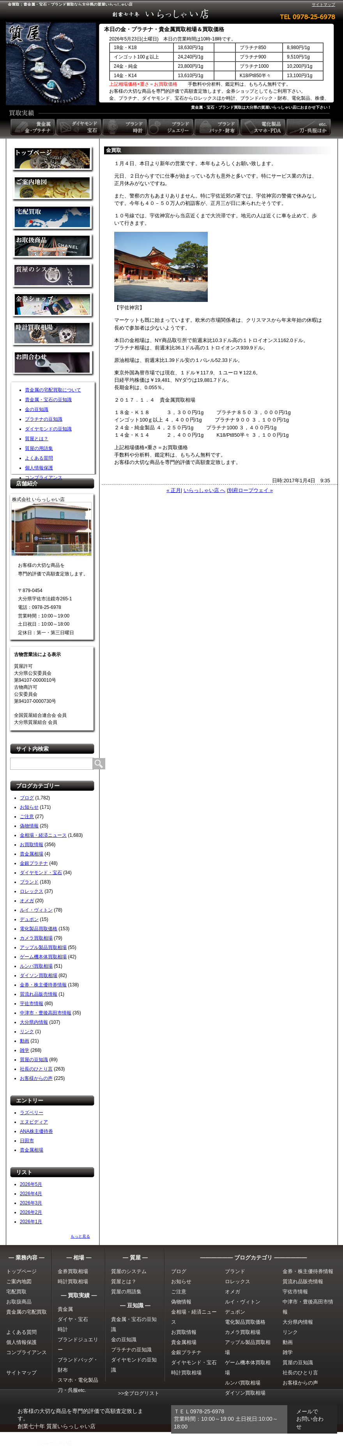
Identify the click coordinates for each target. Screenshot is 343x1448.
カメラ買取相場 (36, 938)
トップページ (21, 1271)
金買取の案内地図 (53, 189)
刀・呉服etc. (72, 1390)
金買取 (53, 159)
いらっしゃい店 (55, 1443)
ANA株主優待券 (36, 1131)
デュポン (29, 919)
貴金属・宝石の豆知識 (48, 399)
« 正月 (173, 490)
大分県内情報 (34, 1022)
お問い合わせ (53, 364)
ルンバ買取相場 (36, 966)
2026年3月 (31, 1203)
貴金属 (65, 1309)
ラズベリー (31, 1112)
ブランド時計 (126, 127)
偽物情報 (29, 826)
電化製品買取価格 (38, 928)
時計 (63, 1329)
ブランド (29, 882)
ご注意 (27, 816)
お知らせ (29, 807)
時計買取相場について (53, 335)
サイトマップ (323, 4)
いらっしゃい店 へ (205, 490)
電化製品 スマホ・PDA (263, 127)
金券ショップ (53, 306)
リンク (27, 1031)
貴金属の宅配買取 (26, 1312)
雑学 (24, 1050)
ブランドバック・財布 (217, 127)
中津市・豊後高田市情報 (45, 1013)
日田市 (27, 1140)
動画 (24, 1041)
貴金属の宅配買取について (53, 390)
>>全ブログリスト (138, 1393)
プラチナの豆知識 (43, 419)
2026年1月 (31, 1221)
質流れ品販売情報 (38, 994)
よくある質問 (39, 458)
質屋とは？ (36, 438)
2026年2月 (31, 1212)
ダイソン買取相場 (38, 975)
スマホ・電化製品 (78, 1380)
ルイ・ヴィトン (36, 910)
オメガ (27, 900)
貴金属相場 (31, 854)
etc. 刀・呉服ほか (309, 127)
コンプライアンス (43, 477)
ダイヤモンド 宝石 (80, 127)
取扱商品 (53, 247)
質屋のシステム (53, 276)
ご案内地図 (19, 1281)
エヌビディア (34, 1122)
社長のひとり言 (36, 1069)
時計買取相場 (73, 1281)
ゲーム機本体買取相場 (43, 956)
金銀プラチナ (34, 863)
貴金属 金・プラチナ (34, 127)
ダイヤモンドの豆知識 (48, 429)
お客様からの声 (36, 1078)
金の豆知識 (36, 409)
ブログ (27, 798)
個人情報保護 (39, 468)
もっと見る (80, 1236)
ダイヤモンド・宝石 (41, 872)
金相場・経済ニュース (43, 835)
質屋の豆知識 (34, 1059)
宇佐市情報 (31, 1003)
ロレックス (31, 891)
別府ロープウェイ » (250, 490)
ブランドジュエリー (171, 127)
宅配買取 (53, 218)
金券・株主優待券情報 (43, 985)
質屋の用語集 (39, 448)
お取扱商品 (19, 1302)
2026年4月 (31, 1193)
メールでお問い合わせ (310, 1419)
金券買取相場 (73, 1271)
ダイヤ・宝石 (73, 1319)
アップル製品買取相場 (43, 947)
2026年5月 (31, 1184)
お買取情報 (31, 844)
